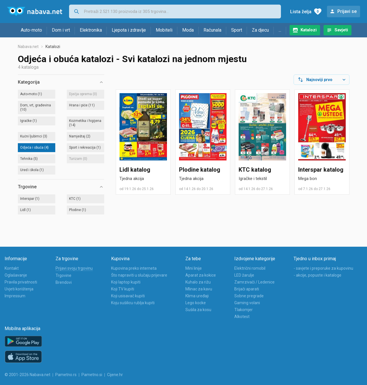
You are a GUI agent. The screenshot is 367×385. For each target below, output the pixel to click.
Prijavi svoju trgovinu (74, 268)
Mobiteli (164, 30)
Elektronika (91, 30)
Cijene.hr (115, 374)
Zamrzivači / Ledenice (254, 282)
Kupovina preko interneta (134, 268)
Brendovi (64, 282)
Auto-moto (31, 30)
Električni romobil (249, 268)
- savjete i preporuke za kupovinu (323, 268)
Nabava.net (28, 46)
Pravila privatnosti (21, 282)
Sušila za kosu (198, 309)
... (280, 30)
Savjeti (341, 29)
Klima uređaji (197, 296)
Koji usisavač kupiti (128, 296)
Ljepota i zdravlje (129, 30)
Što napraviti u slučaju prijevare (139, 275)
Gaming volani (247, 302)
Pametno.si (91, 374)
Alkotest (242, 316)
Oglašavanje (16, 275)
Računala (212, 30)
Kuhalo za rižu (198, 282)
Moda (188, 30)
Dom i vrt (61, 30)
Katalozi (309, 29)
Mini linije (193, 268)
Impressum (15, 296)
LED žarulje (244, 275)
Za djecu (260, 30)
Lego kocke (195, 302)
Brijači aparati (246, 289)
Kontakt (12, 268)
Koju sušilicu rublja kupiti (133, 302)
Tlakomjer (243, 309)
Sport (236, 30)
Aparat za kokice (200, 275)
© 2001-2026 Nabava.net (27, 374)
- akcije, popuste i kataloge (317, 275)
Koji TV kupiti (122, 289)
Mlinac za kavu (198, 289)
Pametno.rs (66, 374)
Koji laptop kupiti (125, 282)
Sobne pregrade (249, 296)
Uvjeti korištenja (19, 289)
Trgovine (63, 275)
